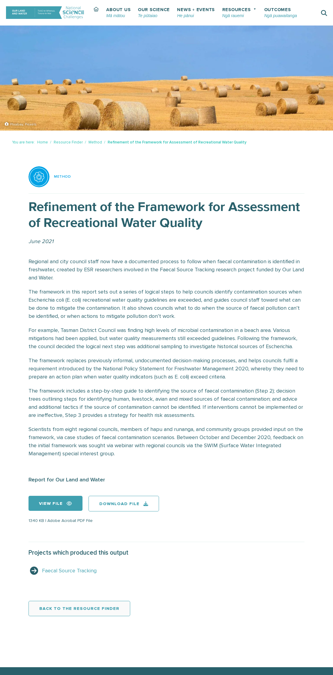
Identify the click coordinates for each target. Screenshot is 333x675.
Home (42, 142)
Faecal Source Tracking (69, 570)
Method (95, 142)
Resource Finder (68, 142)
